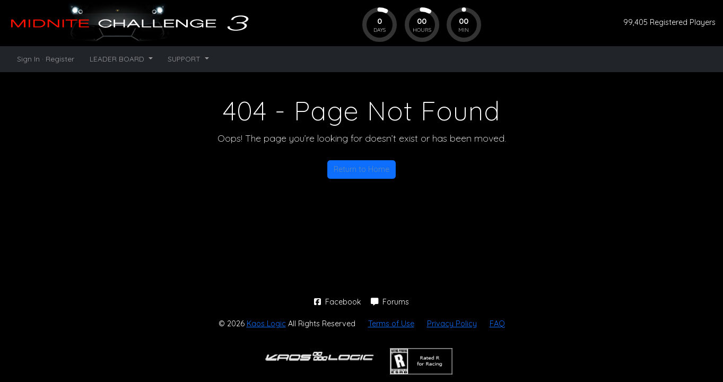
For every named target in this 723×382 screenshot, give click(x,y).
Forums (390, 302)
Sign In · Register (45, 58)
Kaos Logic (266, 323)
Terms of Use (391, 323)
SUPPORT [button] (185, 58)
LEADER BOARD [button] (118, 58)
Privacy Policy (452, 323)
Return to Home (361, 169)
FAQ (497, 323)
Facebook (338, 302)
